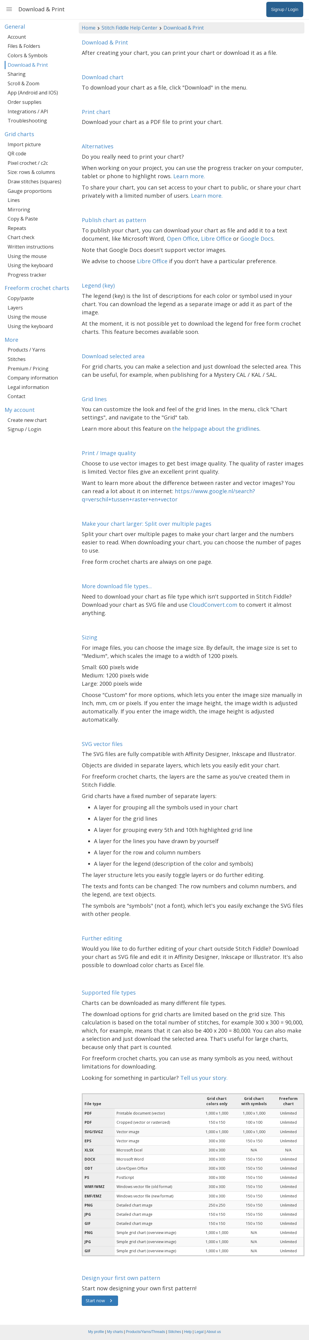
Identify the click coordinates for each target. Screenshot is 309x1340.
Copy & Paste (23, 218)
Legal (199, 1332)
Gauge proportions (30, 191)
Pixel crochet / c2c (28, 163)
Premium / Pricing (28, 368)
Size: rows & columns (31, 172)
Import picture (24, 144)
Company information (33, 377)
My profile (96, 1332)
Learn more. (189, 176)
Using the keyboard (30, 265)
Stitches (17, 359)
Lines (14, 200)
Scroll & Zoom (23, 83)
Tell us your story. (204, 1077)
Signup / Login (24, 429)
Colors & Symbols (28, 55)
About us (214, 1332)
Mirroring (19, 209)
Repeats (17, 228)
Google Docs (256, 238)
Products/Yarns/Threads (145, 1332)
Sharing (17, 74)
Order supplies (24, 102)
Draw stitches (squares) (34, 181)
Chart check (21, 237)
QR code (17, 153)
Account (17, 37)
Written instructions (31, 246)
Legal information (28, 387)
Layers (15, 307)
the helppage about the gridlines (215, 428)
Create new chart (27, 420)
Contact (16, 396)
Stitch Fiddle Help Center (129, 27)
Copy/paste (21, 298)
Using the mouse (27, 256)
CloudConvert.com (213, 604)
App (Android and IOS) (33, 92)
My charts (115, 1332)
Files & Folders (24, 46)
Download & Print (183, 27)
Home (88, 27)
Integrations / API (28, 111)
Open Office (182, 238)
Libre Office (216, 238)
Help (188, 1332)
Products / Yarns (26, 349)
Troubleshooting (27, 120)
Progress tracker (27, 274)
